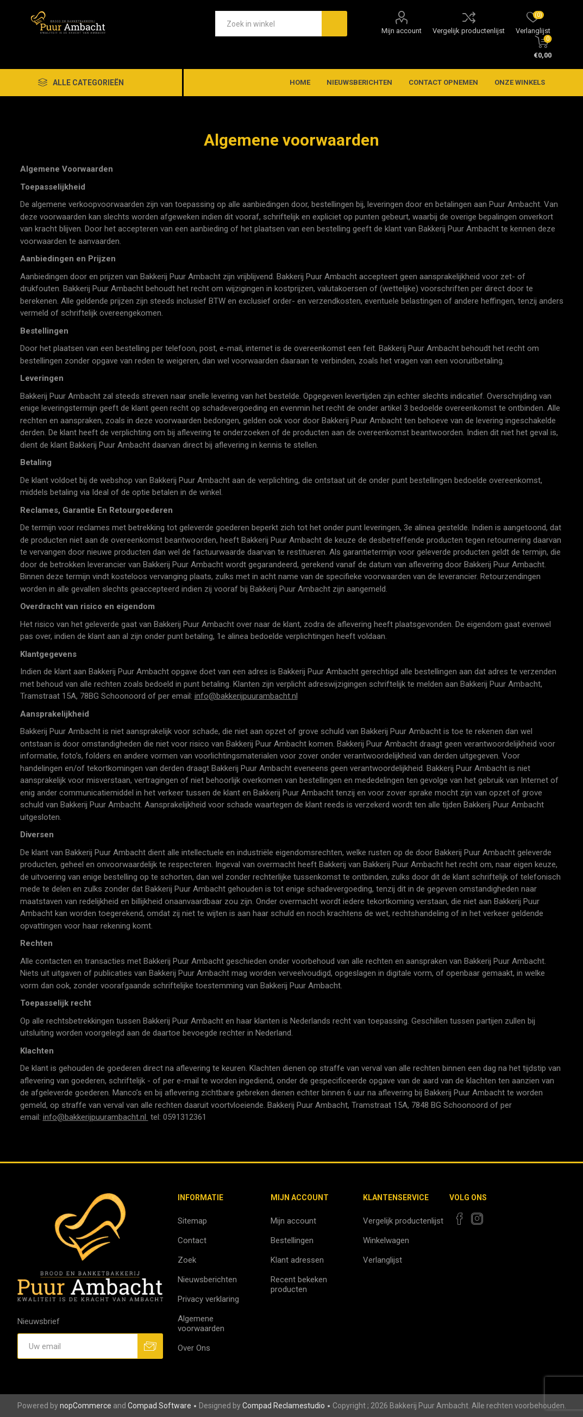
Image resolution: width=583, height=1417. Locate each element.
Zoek (187, 1260)
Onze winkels (519, 82)
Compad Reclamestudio (283, 1405)
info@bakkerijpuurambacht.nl (246, 696)
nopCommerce (85, 1405)
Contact (192, 1240)
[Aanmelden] (77, 1346)
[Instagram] (477, 1218)
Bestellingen (292, 1240)
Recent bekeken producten (299, 1284)
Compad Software (159, 1405)
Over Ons (194, 1348)
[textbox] (268, 23)
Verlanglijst (382, 1260)
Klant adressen (297, 1260)
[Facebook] (459, 1218)
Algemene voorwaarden (201, 1323)
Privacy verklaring (208, 1299)
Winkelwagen (386, 1240)
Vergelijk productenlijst (468, 31)
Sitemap (192, 1221)
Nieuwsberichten (207, 1279)
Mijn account (401, 31)
